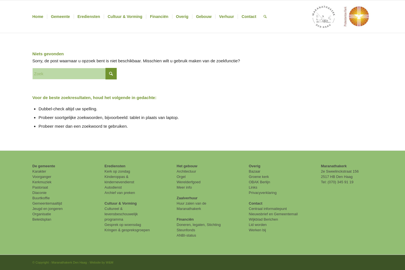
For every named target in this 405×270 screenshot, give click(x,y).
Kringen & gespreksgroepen (127, 230)
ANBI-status (186, 235)
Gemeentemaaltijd (47, 203)
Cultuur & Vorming (121, 203)
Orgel (181, 177)
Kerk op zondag (117, 171)
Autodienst (113, 187)
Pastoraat (40, 187)
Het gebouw (187, 166)
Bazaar (254, 171)
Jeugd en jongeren (47, 209)
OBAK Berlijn (259, 182)
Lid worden (258, 225)
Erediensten (115, 166)
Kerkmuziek (41, 182)
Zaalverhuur (187, 198)
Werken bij (257, 230)
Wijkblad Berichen (263, 219)
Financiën (185, 219)
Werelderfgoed (189, 182)
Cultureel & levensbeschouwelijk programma (121, 214)
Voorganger (41, 177)
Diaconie (39, 193)
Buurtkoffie (41, 198)
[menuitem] (38, 16)
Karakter (39, 171)
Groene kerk (259, 177)
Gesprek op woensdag (123, 225)
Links (253, 187)
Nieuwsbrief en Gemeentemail (273, 214)
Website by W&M (101, 262)
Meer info (184, 187)
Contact (255, 203)
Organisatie (41, 214)
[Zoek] (265, 16)
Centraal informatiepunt (268, 209)
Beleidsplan (41, 219)
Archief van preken (120, 193)
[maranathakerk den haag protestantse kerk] (340, 16)
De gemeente (43, 166)
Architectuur (186, 171)
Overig (254, 166)
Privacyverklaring (263, 193)
